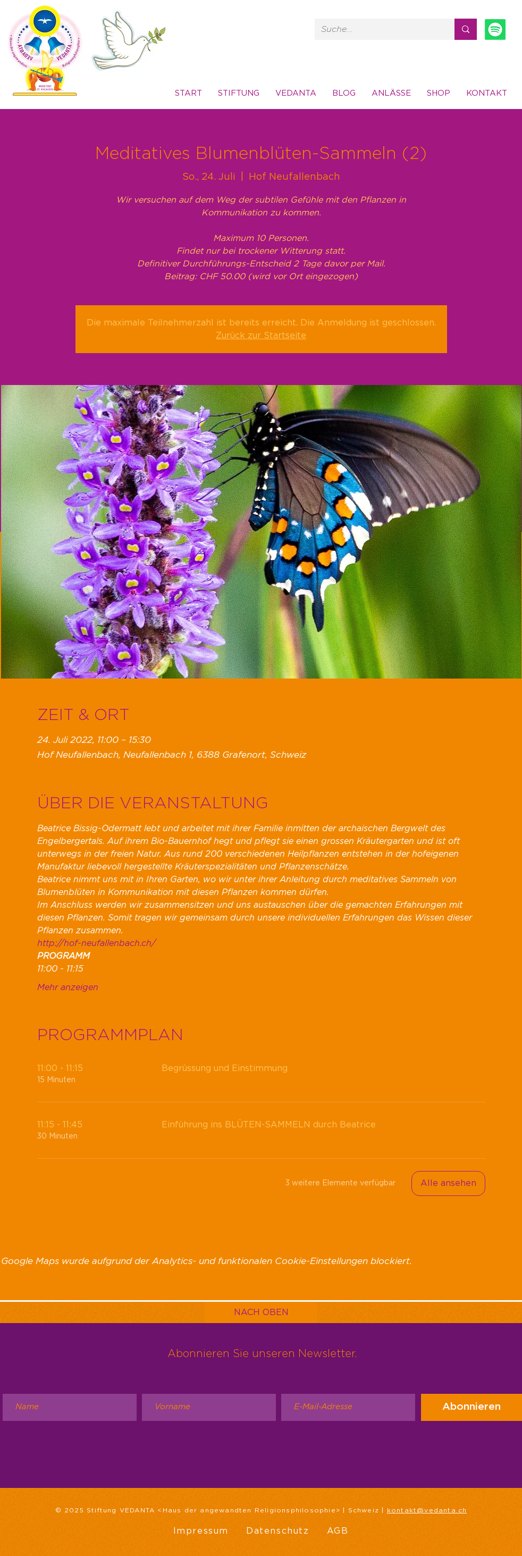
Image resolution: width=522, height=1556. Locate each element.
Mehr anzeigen (67, 987)
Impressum (201, 1531)
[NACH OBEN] (261, 1312)
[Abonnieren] (471, 1407)
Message (503, 1344)
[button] (486, 93)
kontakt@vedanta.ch (427, 1510)
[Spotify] (495, 29)
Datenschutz (277, 1531)
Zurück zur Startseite (261, 335)
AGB (338, 1531)
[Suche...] (376, 29)
